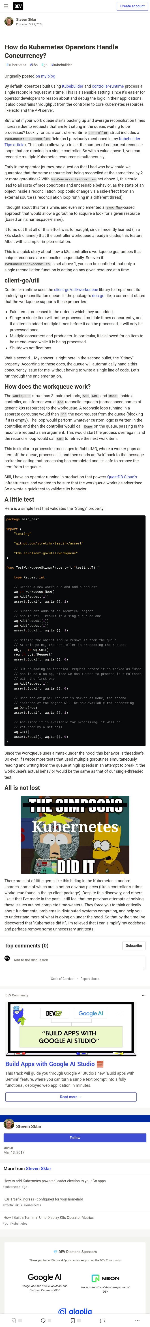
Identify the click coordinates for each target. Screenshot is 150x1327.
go (44, 65)
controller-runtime (108, 86)
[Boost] (102, 1320)
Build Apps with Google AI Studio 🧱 (54, 1064)
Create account (132, 6)
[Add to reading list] (75, 1320)
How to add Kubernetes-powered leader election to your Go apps (74, 1184)
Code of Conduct (62, 979)
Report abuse (90, 979)
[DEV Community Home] (18, 6)
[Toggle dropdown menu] (143, 995)
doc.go (98, 295)
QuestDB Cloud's (122, 477)
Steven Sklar (26, 19)
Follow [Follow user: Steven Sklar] (75, 1138)
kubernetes (16, 65)
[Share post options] (137, 1320)
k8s (34, 65)
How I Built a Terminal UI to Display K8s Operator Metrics (74, 1220)
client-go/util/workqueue (76, 289)
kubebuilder (61, 65)
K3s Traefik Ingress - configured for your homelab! (74, 1202)
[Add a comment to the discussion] (78, 963)
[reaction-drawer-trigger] (16, 1320)
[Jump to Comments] (45, 1320)
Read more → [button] (71, 1097)
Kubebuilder (72, 86)
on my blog (45, 76)
